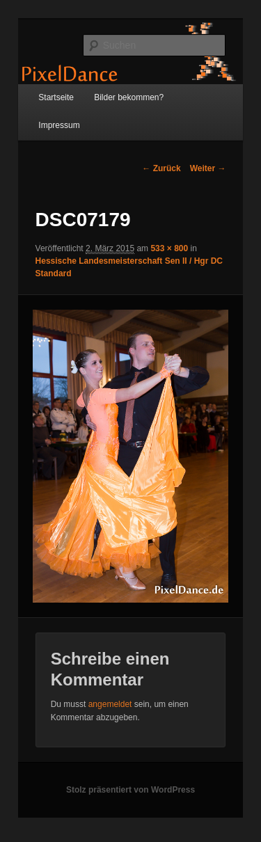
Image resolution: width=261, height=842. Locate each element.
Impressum (58, 125)
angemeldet (110, 704)
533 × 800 (169, 248)
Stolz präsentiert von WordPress (130, 790)
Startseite (56, 97)
